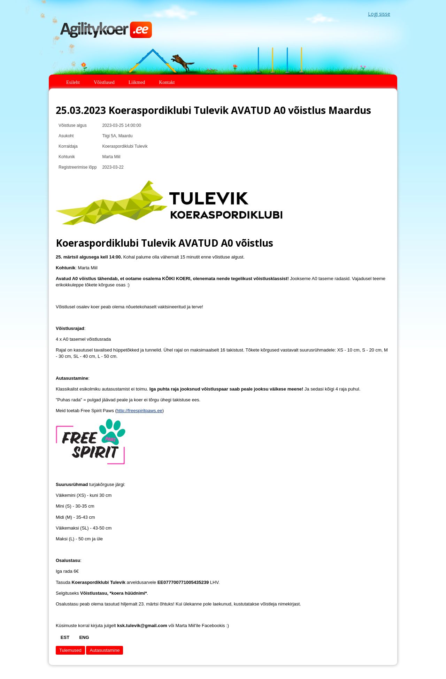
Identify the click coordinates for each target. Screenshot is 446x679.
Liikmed (137, 82)
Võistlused (104, 82)
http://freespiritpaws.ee (139, 410)
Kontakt (167, 82)
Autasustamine (105, 650)
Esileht (73, 82)
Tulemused (70, 650)
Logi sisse (379, 13)
